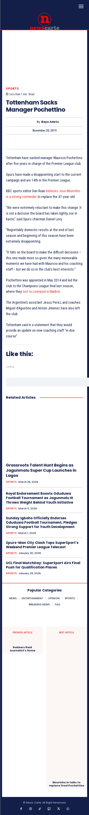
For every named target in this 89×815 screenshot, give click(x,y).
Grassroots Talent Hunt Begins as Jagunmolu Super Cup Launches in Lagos (41, 470)
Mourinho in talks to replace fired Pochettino (66, 784)
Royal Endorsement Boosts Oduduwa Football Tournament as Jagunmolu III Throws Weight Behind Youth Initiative (39, 498)
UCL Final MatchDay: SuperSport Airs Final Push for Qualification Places (43, 565)
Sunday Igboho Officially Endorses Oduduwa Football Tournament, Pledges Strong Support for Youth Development (41, 522)
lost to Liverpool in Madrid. (41, 291)
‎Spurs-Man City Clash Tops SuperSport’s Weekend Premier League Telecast (42, 544)
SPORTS (12, 88)
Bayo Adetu (50, 122)
